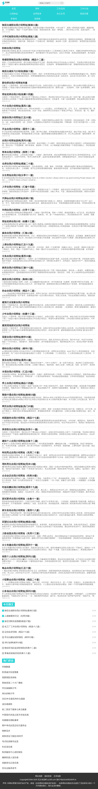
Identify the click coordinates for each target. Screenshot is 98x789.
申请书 (14, 19)
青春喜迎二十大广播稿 (12, 683)
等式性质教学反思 (10, 741)
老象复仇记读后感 (10, 763)
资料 (37, 8)
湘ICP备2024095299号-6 (66, 780)
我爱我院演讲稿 (9, 677)
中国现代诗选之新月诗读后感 (15, 715)
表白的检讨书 (8, 693)
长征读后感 (7, 747)
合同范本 (37, 14)
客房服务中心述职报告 (12, 752)
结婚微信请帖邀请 (10, 720)
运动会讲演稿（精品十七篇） (18, 632)
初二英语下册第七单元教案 (14, 709)
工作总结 (61, 8)
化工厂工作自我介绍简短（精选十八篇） (23, 626)
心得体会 (14, 14)
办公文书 (61, 14)
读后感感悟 (7, 704)
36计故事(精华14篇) (14, 642)
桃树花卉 (6, 731)
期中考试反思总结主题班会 (14, 725)
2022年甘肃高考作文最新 (13, 699)
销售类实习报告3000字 (12, 736)
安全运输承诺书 (9, 768)
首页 (14, 8)
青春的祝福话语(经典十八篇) (17, 653)
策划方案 (84, 14)
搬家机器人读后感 (10, 757)
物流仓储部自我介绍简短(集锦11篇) (21, 610)
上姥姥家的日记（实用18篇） (18, 616)
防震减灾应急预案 (10, 672)
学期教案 (6, 667)
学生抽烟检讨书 (9, 688)
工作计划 (84, 8)
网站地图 (38, 776)
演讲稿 (37, 19)
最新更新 (48, 776)
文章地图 (57, 776)
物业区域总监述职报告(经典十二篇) (21, 648)
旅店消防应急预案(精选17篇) (18, 621)
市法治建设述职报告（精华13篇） (20, 637)
